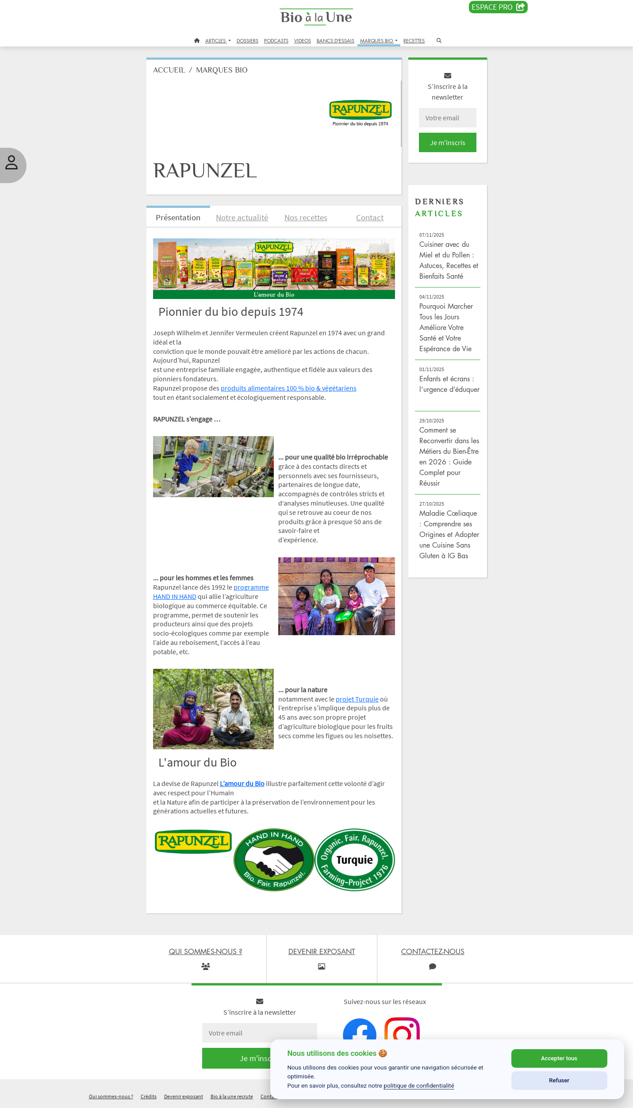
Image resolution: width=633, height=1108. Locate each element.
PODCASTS (276, 40)
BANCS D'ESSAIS (335, 40)
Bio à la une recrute (232, 1096)
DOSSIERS (247, 40)
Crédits (149, 1096)
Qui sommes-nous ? (111, 1096)
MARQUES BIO (377, 40)
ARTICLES (216, 40)
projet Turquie (357, 698)
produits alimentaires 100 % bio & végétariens (289, 387)
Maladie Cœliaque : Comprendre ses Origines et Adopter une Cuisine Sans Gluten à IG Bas (449, 534)
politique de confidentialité (419, 1085)
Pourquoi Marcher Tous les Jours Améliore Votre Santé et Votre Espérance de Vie (446, 327)
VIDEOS (302, 40)
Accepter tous (559, 1058)
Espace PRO (498, 7)
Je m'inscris (447, 142)
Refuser (559, 1080)
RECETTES (414, 40)
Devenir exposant (183, 1096)
